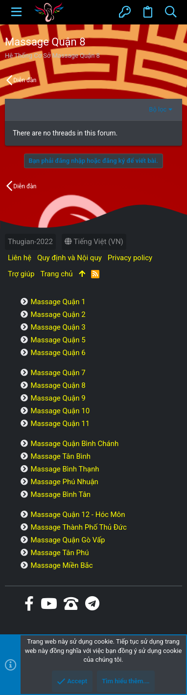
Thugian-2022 (30, 241)
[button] (16, 12)
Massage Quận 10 (60, 410)
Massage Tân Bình (60, 456)
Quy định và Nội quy (69, 257)
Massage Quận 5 (57, 340)
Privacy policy (130, 257)
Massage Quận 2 (57, 314)
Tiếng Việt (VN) (94, 241)
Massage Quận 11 (60, 423)
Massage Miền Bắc (61, 565)
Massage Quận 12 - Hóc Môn (77, 514)
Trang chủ (56, 273)
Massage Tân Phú (59, 552)
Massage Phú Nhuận (64, 481)
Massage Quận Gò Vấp (67, 540)
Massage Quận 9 (57, 398)
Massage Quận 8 (57, 385)
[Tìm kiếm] (170, 12)
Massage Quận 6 (57, 352)
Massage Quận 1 (57, 301)
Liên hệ (19, 257)
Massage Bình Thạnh (64, 469)
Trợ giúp (21, 273)
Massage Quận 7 (57, 372)
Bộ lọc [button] (157, 109)
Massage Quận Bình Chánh (74, 443)
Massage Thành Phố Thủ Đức (78, 527)
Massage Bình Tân (60, 494)
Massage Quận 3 (57, 327)
